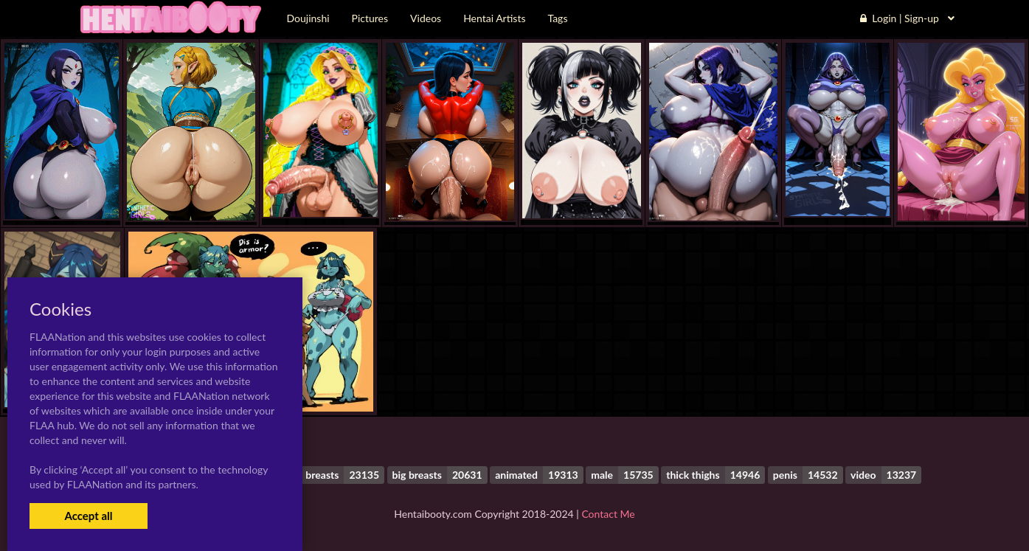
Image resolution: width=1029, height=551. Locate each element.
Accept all (88, 515)
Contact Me (607, 513)
